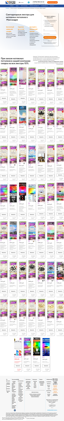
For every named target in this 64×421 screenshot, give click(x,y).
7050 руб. (16, 359)
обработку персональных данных (50, 43)
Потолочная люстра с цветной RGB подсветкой (17, 362)
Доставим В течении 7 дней (19, 370)
